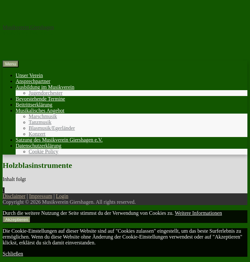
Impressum (40, 196)
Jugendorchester (45, 93)
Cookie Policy (43, 151)
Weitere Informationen (198, 213)
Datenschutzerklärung (38, 145)
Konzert (37, 134)
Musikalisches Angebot (40, 110)
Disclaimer (14, 196)
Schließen (13, 253)
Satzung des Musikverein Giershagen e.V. (59, 140)
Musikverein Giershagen (28, 27)
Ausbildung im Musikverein (45, 87)
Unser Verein (29, 75)
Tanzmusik (40, 122)
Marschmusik (43, 116)
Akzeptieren (16, 219)
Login (62, 196)
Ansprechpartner (33, 81)
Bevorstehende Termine (40, 99)
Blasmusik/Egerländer (52, 128)
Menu (10, 64)
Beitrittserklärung (34, 104)
